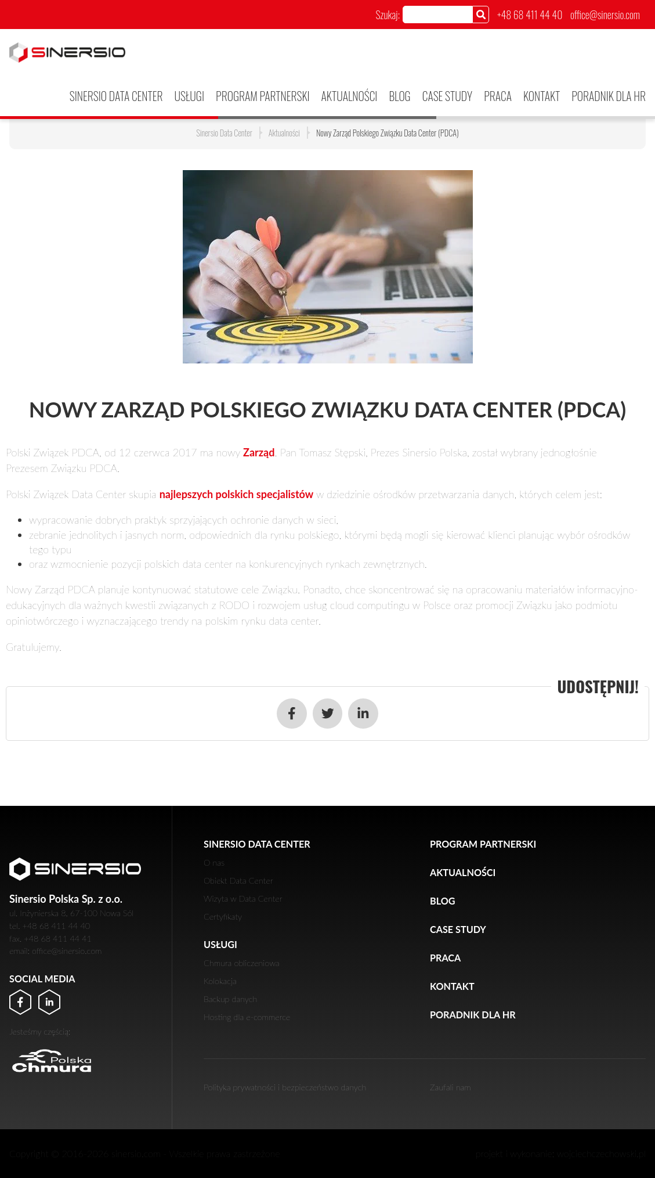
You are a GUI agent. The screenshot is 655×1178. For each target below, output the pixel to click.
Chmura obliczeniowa (242, 963)
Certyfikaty (223, 916)
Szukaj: (387, 14)
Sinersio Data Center (116, 96)
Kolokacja (220, 981)
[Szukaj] (480, 14)
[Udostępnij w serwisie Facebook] (292, 713)
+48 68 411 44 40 (530, 14)
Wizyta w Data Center (243, 898)
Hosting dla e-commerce (247, 1017)
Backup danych (230, 999)
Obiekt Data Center (238, 880)
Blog (399, 96)
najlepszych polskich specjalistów (236, 494)
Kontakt (541, 96)
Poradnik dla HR (608, 96)
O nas (214, 862)
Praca (498, 96)
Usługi (190, 96)
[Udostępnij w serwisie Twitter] (328, 713)
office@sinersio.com (605, 14)
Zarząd (258, 452)
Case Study (447, 96)
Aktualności (349, 96)
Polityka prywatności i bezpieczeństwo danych (285, 1087)
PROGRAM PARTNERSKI (263, 96)
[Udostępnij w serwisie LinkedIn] (363, 713)
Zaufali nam (450, 1087)
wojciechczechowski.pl (601, 1153)
